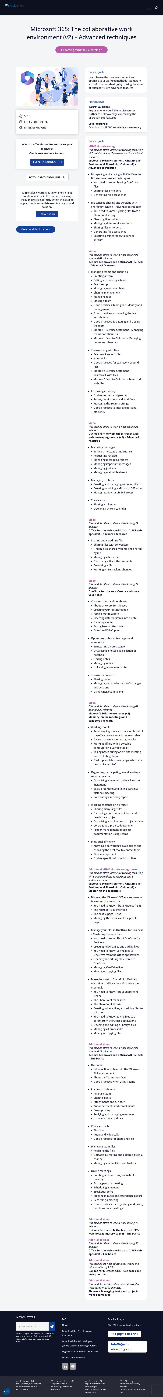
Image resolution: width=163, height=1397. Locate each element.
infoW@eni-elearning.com (121, 1346)
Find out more (47, 214)
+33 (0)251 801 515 (124, 1334)
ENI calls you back (44, 162)
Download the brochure (44, 177)
